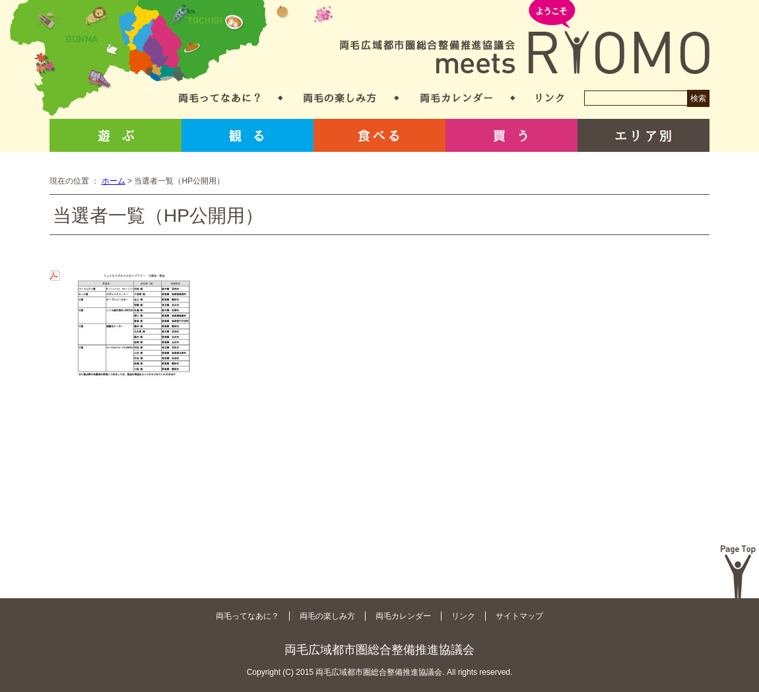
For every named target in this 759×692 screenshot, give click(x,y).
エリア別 (644, 135)
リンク (549, 98)
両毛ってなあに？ (219, 98)
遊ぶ (116, 135)
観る (248, 135)
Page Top (738, 571)
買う (512, 135)
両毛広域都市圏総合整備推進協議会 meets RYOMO (525, 38)
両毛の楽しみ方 (340, 98)
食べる (380, 135)
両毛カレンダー (456, 98)
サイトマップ (519, 616)
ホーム (113, 181)
